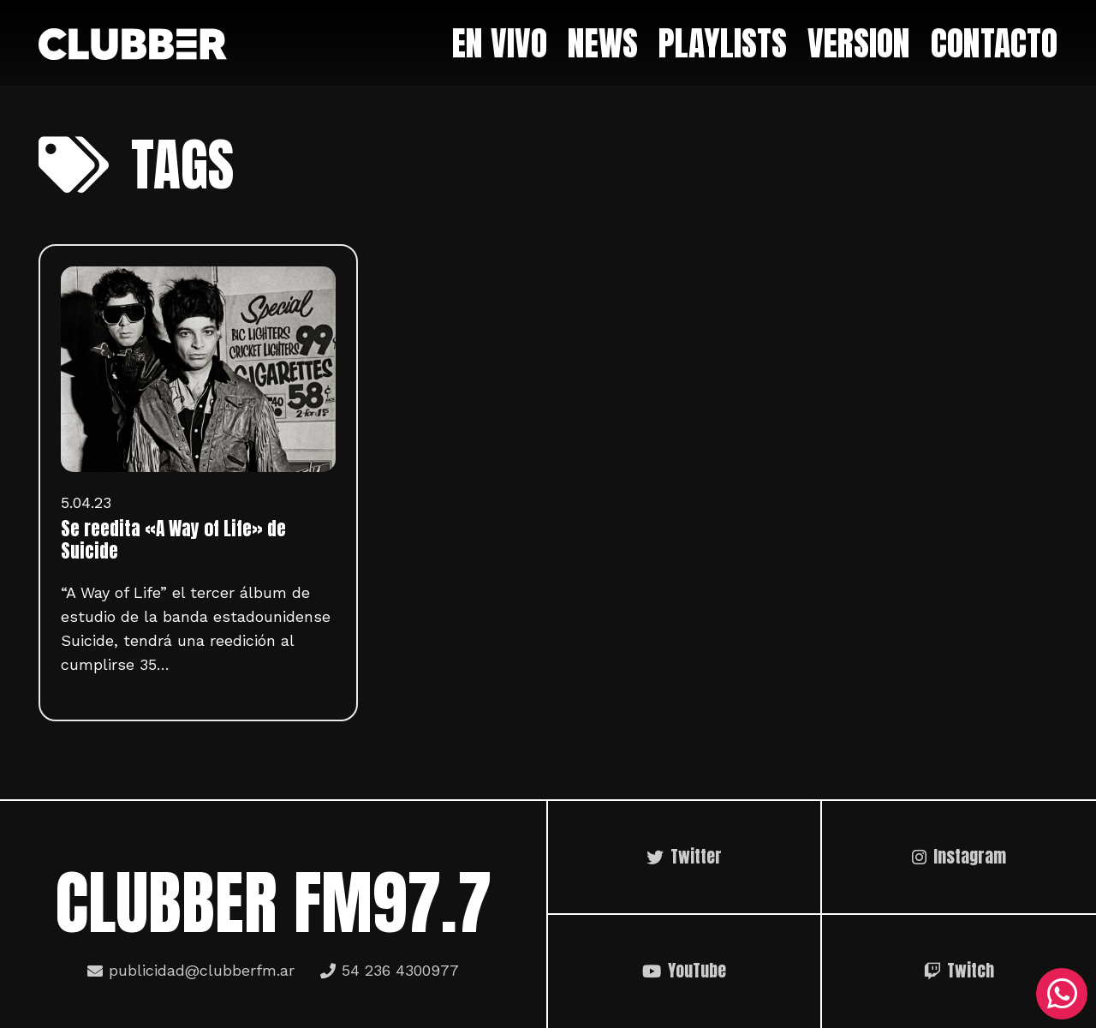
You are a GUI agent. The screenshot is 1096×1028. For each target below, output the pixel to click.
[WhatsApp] (1061, 993)
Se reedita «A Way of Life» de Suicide (173, 540)
